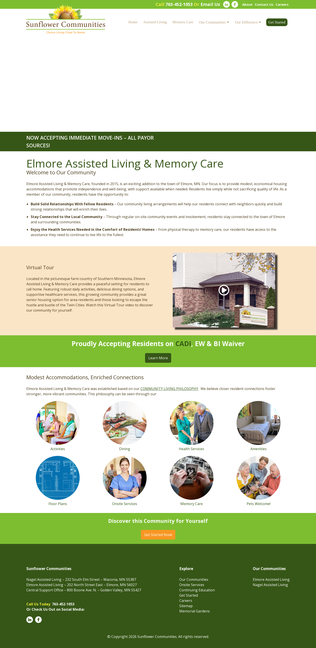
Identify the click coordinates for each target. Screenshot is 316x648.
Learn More (158, 358)
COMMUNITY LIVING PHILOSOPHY (169, 388)
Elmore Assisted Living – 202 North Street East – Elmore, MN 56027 (81, 584)
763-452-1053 (179, 4)
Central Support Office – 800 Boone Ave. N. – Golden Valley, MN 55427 (83, 590)
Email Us (210, 4)
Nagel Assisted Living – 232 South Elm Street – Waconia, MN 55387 (81, 579)
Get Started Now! (158, 534)
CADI (183, 343)
